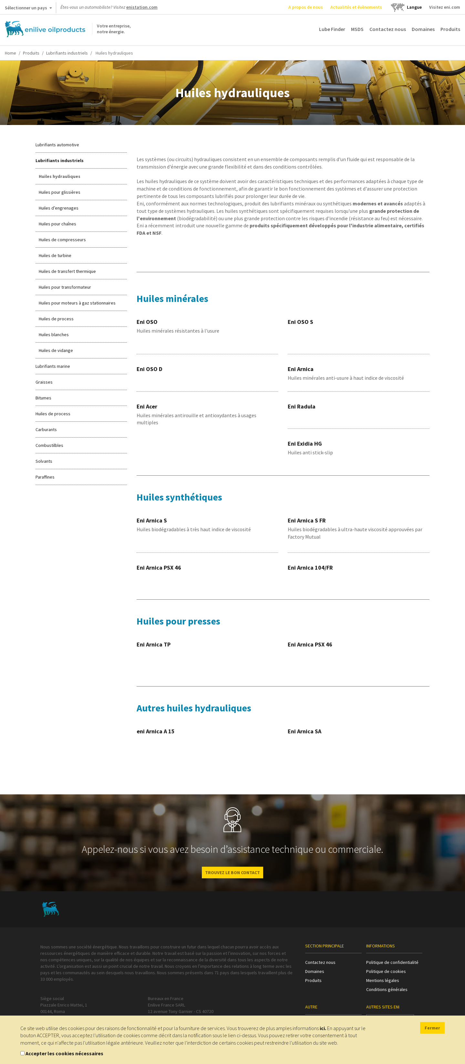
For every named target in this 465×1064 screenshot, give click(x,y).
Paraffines (45, 477)
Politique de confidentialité (392, 962)
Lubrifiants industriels (67, 53)
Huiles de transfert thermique (67, 271)
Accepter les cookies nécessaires (64, 1053)
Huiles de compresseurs (62, 240)
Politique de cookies (386, 971)
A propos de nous (305, 7)
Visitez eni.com (444, 7)
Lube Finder (332, 29)
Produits (450, 29)
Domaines (423, 29)
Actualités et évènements (356, 7)
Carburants (46, 429)
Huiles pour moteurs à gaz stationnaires (77, 303)
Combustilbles (49, 445)
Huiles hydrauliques (59, 176)
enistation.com (142, 7)
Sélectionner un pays (28, 9)
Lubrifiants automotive (57, 145)
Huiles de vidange (56, 350)
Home (10, 53)
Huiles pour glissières (59, 192)
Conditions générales (387, 989)
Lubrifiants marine (53, 366)
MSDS (357, 29)
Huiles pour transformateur (65, 287)
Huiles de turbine (55, 255)
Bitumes (43, 398)
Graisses (44, 382)
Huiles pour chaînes (57, 224)
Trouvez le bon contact (232, 872)
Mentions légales (382, 980)
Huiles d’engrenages (58, 208)
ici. (323, 1028)
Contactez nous (387, 29)
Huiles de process (56, 319)
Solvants (44, 461)
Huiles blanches (54, 334)
